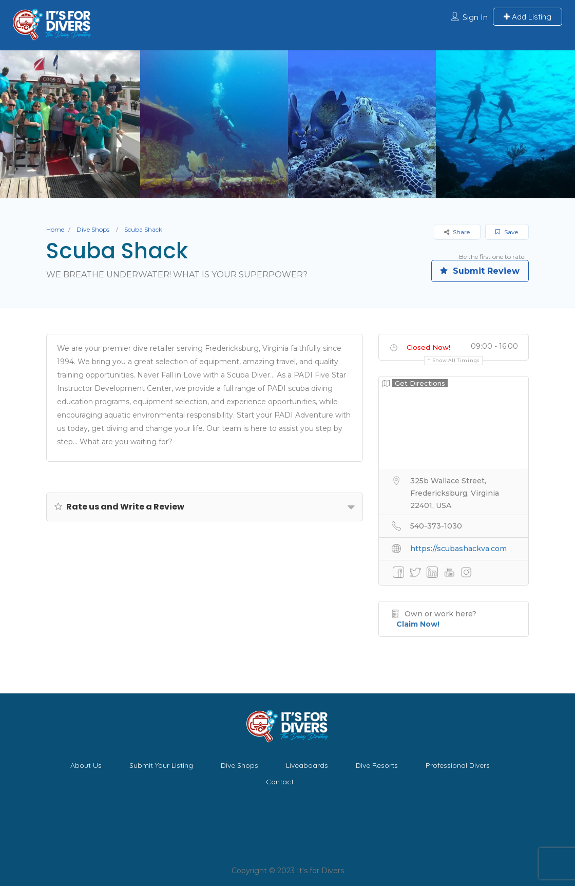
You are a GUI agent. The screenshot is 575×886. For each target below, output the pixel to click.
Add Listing (527, 17)
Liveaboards (307, 765)
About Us (86, 765)
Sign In (475, 17)
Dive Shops (92, 229)
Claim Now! (417, 624)
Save (506, 232)
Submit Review (480, 271)
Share (457, 232)
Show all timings (456, 360)
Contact (280, 781)
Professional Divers (458, 765)
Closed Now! (428, 347)
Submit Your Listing (161, 765)
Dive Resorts (377, 765)
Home (55, 229)
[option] (214, 124)
